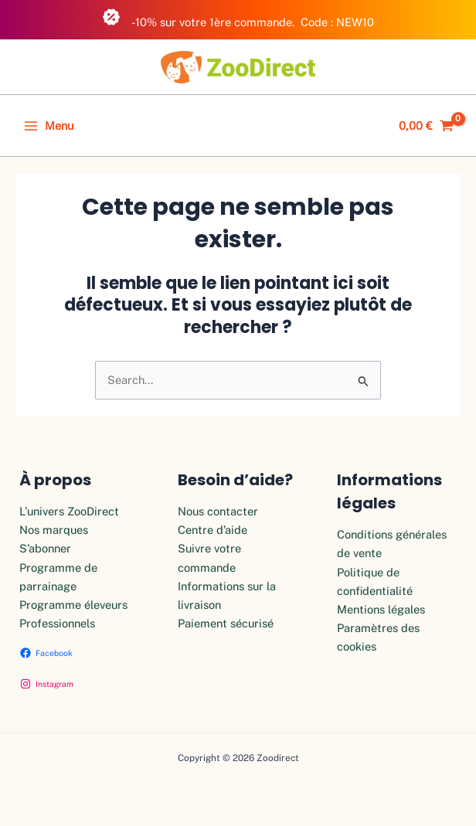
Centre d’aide (212, 529)
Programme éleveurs (73, 604)
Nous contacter (218, 511)
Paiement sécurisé (226, 623)
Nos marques (53, 529)
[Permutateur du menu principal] (48, 125)
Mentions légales (381, 609)
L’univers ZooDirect (69, 511)
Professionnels (57, 623)
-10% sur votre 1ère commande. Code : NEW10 (238, 18)
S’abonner (45, 548)
